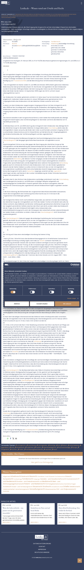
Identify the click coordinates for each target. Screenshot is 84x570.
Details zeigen (71, 298)
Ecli (58, 445)
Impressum (42, 549)
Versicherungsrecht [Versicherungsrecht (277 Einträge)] (22, 489)
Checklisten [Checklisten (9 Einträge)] (40, 476)
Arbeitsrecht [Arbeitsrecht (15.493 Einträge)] (15, 476)
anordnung (31, 445)
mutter (37, 447)
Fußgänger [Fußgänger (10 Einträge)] (36, 479)
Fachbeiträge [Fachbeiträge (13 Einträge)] (18, 479)
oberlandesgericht (49, 447)
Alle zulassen (67, 303)
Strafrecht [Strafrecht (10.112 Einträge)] (47, 486)
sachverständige (64, 447)
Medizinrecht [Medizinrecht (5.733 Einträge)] (47, 481)
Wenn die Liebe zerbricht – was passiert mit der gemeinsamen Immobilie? (13, 510)
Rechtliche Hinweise (42, 552)
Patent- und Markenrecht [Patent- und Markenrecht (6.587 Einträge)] (34, 484)
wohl (54, 449)
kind (12, 447)
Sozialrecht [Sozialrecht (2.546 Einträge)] (7, 486)
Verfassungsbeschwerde (33, 449)
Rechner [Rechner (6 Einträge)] (61, 484)
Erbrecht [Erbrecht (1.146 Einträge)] (68, 476)
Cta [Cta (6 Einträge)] (56, 476)
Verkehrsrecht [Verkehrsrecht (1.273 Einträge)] (74, 486)
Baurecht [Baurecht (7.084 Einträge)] (33, 476)
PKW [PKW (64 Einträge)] (46, 484)
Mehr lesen (6, 522)
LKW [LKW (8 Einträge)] (40, 481)
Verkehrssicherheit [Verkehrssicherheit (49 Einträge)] (9, 489)
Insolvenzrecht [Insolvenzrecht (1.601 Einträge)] (72, 479)
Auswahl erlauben (42, 303)
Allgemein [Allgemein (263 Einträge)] (6, 476)
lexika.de (3, 14)
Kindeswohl (20, 447)
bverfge (52, 445)
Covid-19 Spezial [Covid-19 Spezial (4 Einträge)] (49, 476)
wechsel (47, 449)
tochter (13, 449)
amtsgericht (20, 445)
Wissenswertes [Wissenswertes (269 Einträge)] (50, 489)
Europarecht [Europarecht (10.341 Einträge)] (8, 479)
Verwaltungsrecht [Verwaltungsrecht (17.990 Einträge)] (37, 489)
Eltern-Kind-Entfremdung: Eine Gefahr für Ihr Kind (69, 509)
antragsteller (42, 445)
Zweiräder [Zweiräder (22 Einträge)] (6, 491)
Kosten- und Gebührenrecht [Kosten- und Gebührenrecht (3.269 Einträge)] (28, 481)
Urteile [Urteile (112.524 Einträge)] (66, 486)
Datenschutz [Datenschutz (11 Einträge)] (61, 476)
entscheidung (73, 445)
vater (21, 449)
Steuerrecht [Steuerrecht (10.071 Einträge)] (37, 486)
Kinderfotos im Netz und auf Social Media (40, 509)
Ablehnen (17, 303)
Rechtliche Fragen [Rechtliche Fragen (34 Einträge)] (70, 484)
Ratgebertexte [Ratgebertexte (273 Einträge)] (53, 484)
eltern (64, 445)
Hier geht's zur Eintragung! (42, 462)
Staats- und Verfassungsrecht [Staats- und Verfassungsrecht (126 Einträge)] (22, 487)
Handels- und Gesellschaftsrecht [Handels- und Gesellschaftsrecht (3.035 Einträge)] (53, 479)
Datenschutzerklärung (42, 544)
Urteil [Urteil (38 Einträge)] (61, 487)
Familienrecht (10, 14)
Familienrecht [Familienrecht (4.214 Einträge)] (27, 479)
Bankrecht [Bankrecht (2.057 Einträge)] (25, 476)
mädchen (29, 447)
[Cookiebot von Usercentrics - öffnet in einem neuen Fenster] (71, 265)
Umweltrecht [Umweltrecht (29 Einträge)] (55, 487)
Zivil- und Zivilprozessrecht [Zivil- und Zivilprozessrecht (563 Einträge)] (66, 489)
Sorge (74, 447)
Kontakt (42, 546)
